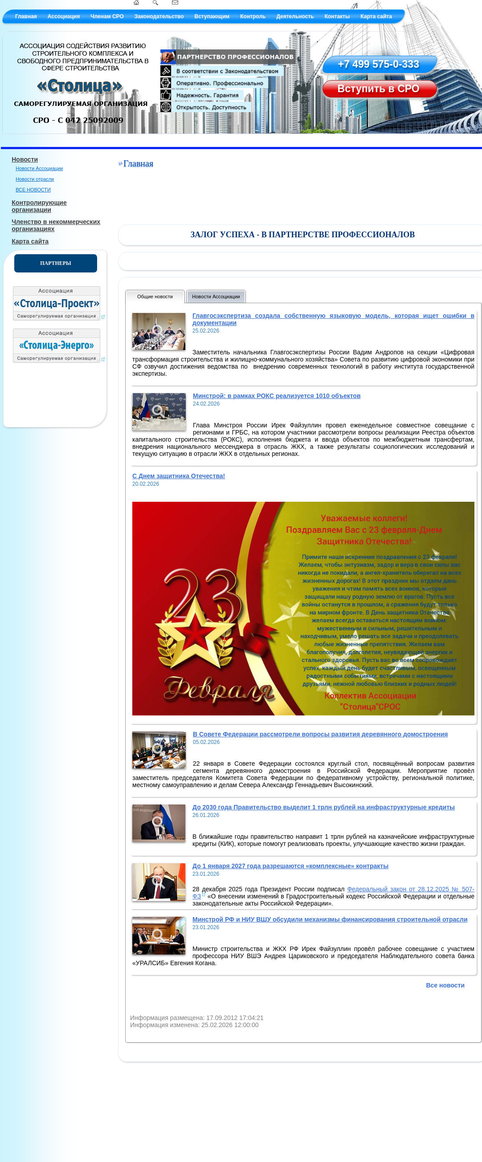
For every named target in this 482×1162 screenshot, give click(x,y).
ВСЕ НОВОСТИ (33, 189)
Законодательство (159, 16)
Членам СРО (107, 16)
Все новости (445, 985)
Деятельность (295, 16)
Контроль (253, 16)
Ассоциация (64, 16)
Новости (25, 159)
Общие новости (155, 296)
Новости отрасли (35, 179)
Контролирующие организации (39, 206)
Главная (26, 16)
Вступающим (211, 16)
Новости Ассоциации (39, 168)
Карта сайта (376, 16)
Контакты (337, 16)
